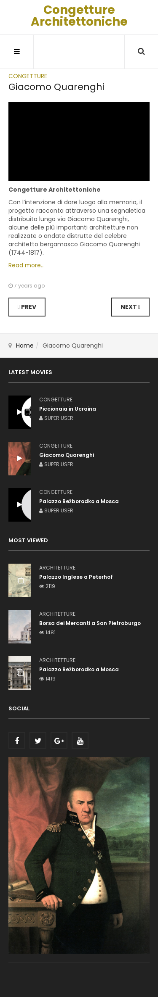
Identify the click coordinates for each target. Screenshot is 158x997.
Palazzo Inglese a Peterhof (76, 576)
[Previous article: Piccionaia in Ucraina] (27, 307)
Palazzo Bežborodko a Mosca (79, 669)
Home (25, 345)
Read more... (26, 265)
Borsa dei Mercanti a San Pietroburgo (90, 623)
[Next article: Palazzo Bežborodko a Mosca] (130, 307)
